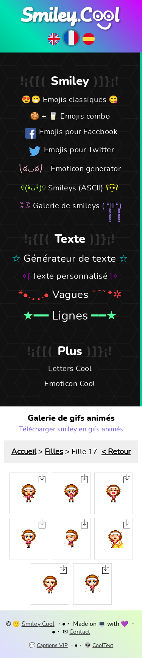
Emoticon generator (86, 169)
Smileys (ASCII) (75, 188)
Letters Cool (70, 368)
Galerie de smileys (66, 206)
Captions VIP (52, 645)
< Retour (116, 452)
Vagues (70, 295)
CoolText (102, 645)
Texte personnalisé (70, 276)
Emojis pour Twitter (79, 150)
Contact (79, 632)
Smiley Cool (38, 624)
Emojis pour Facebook (78, 132)
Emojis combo (85, 116)
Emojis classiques (75, 99)
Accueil (23, 452)
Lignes (70, 316)
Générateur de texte (69, 259)
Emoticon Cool (69, 384)
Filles (54, 452)
